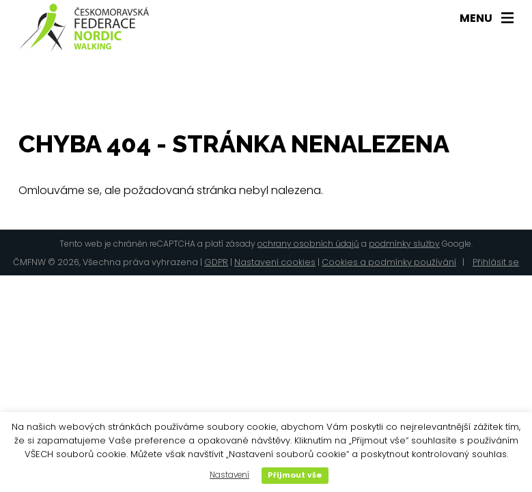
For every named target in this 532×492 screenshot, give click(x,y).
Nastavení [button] (229, 474)
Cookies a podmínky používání (389, 262)
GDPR (216, 262)
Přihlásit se (496, 262)
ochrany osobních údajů (308, 243)
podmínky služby (404, 243)
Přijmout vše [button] (295, 475)
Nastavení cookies (275, 262)
